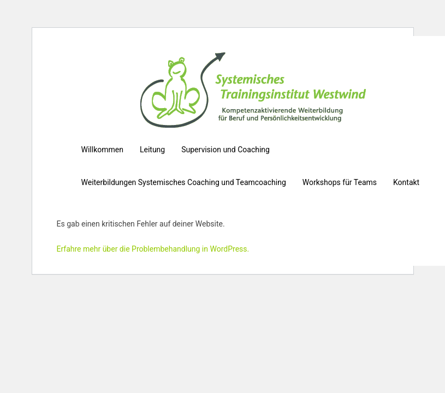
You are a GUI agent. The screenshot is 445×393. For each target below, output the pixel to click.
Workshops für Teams (339, 182)
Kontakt (406, 182)
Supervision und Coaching (225, 149)
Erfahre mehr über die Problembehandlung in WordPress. (153, 249)
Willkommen (102, 149)
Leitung (152, 149)
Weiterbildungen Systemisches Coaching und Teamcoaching (183, 182)
